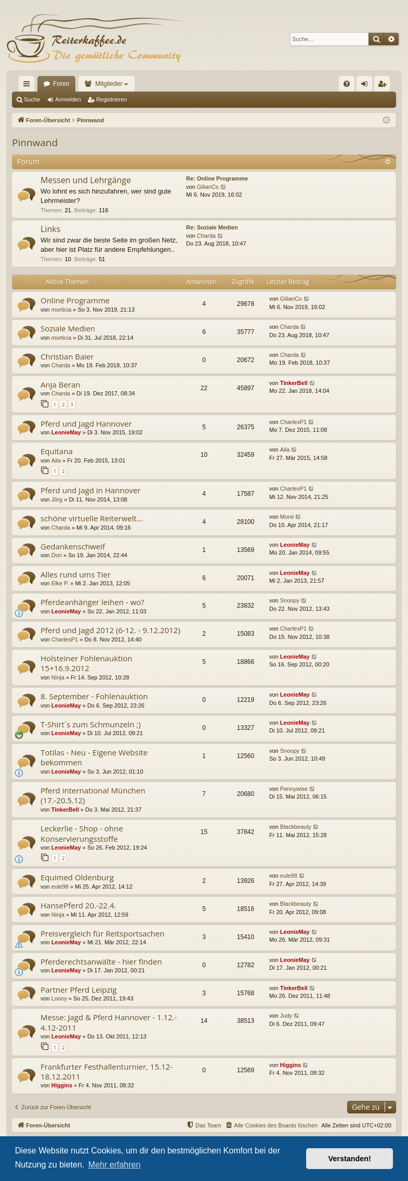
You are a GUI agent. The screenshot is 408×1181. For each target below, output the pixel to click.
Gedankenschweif (73, 546)
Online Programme (75, 300)
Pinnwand (35, 142)
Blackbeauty (295, 827)
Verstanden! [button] (349, 1158)
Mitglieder (108, 83)
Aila (56, 460)
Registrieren (111, 99)
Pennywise (294, 789)
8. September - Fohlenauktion (94, 696)
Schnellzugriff (28, 86)
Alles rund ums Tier (76, 574)
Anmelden (68, 99)
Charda (206, 236)
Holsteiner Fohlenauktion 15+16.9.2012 (86, 663)
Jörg (56, 499)
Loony (59, 998)
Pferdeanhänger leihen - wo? (92, 602)
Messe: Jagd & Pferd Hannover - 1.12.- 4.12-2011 (109, 1022)
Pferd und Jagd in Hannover (91, 490)
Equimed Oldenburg (77, 877)
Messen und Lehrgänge (86, 180)
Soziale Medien (68, 328)
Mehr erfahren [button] (114, 1164)
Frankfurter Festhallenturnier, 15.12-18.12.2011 (107, 1071)
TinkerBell (294, 383)
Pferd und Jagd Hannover (86, 423)
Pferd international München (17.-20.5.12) (93, 795)
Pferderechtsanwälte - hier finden (101, 961)
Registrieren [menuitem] (384, 86)
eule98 (60, 886)
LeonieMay (66, 432)
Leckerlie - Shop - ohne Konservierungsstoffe (82, 833)
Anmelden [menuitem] (366, 86)
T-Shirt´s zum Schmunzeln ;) (91, 724)
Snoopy (289, 600)
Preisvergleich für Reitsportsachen (102, 933)
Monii (287, 517)
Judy (286, 1015)
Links (50, 229)
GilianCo (208, 187)
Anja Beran (60, 384)
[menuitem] (346, 84)
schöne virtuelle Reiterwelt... (92, 518)
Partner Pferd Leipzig (78, 989)
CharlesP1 (293, 422)
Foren (61, 83)
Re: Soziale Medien (212, 227)
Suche (32, 99)
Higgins (61, 1085)
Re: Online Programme (217, 178)
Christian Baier (67, 356)
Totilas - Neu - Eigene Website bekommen (94, 757)
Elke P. (60, 583)
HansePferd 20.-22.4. (78, 905)
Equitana (57, 451)
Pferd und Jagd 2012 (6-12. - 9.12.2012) (110, 630)
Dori (56, 555)
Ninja (57, 677)
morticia (61, 309)
